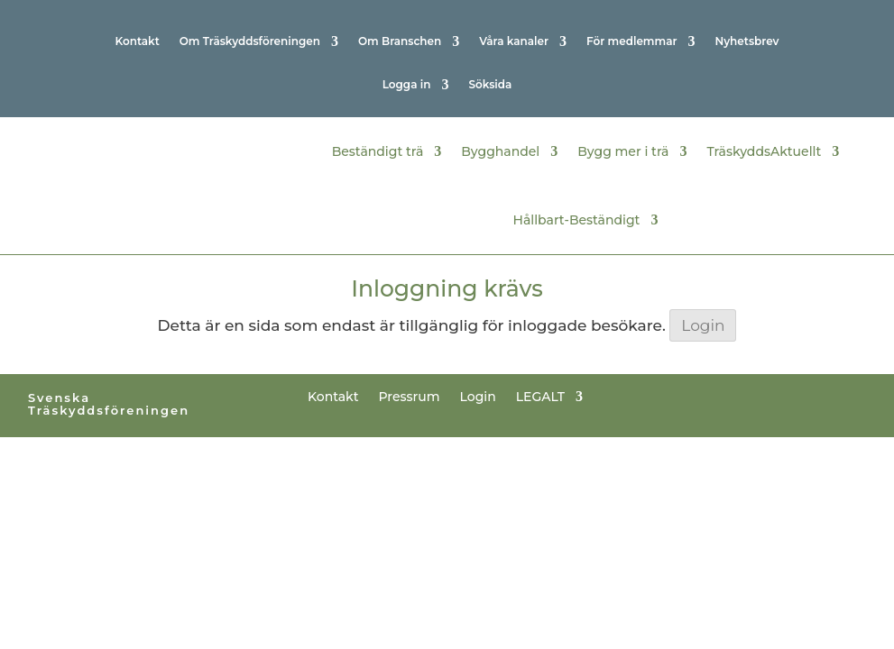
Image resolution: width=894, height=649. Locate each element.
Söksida (490, 84)
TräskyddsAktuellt (763, 150)
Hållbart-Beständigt (577, 218)
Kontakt (137, 41)
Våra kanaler (513, 41)
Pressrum (409, 395)
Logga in (406, 84)
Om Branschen (399, 41)
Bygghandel (500, 150)
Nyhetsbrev (746, 41)
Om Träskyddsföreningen (250, 41)
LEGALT (540, 395)
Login (702, 325)
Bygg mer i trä (622, 150)
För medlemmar (631, 41)
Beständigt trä (378, 150)
